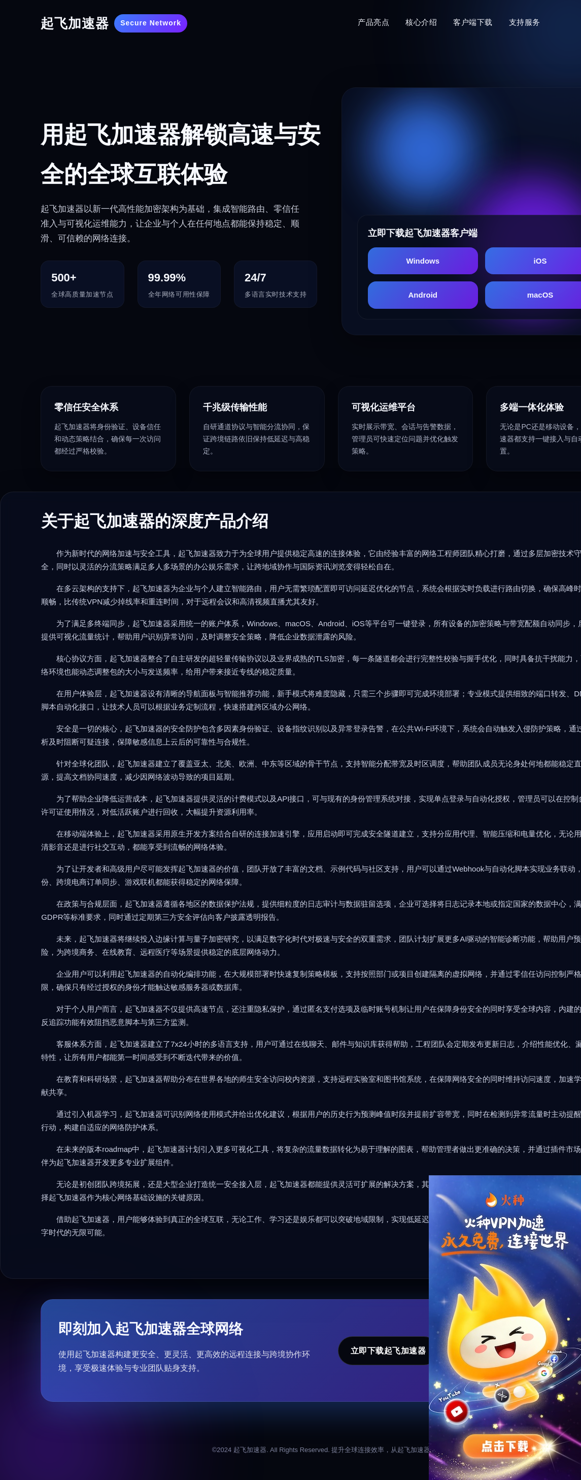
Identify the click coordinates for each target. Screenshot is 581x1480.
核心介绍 (421, 22)
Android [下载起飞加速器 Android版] (423, 295)
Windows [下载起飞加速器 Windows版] (422, 260)
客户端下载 (473, 22)
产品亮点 (373, 22)
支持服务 (524, 22)
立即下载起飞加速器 (388, 1350)
